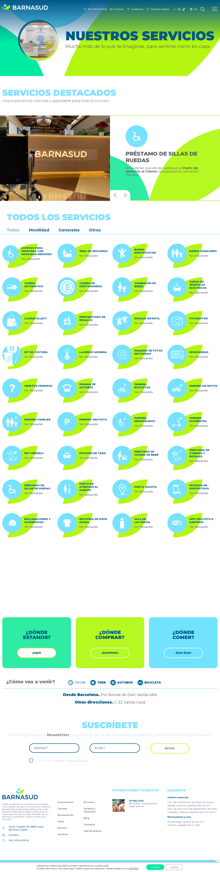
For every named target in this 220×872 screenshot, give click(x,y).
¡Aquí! (36, 652)
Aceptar (155, 867)
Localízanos (137, 9)
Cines (60, 821)
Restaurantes (65, 815)
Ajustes (174, 867)
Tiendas (62, 808)
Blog (86, 818)
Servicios (62, 834)
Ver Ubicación (30, 258)
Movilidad (39, 230)
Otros (95, 230)
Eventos (62, 828)
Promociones (65, 802)
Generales (69, 230)
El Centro (89, 802)
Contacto (119, 9)
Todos (13, 230)
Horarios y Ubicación (90, 810)
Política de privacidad (78, 760)
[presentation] (115, 195)
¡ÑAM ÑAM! (183, 652)
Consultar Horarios (160, 9)
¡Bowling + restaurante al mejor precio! (143, 805)
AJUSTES (133, 868)
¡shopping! (110, 652)
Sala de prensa (92, 831)
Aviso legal (59, 760)
